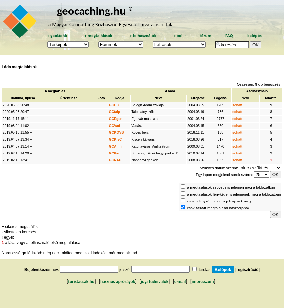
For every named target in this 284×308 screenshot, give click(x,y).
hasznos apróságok (117, 281)
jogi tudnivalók (155, 281)
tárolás (204, 269)
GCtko (114, 153)
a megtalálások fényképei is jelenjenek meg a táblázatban (234, 194)
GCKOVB (116, 132)
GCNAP (115, 160)
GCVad (114, 126)
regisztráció (247, 269)
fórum (205, 35)
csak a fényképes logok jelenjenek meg (219, 201)
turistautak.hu (81, 281)
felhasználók (144, 35)
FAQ (229, 35)
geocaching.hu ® (95, 11)
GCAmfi (115, 146)
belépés (254, 35)
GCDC (114, 105)
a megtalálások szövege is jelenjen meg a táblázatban (231, 187)
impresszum (203, 281)
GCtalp (114, 112)
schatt (237, 105)
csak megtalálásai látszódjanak (218, 208)
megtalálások (100, 35)
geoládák (58, 35)
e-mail (180, 281)
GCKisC (115, 139)
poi (179, 35)
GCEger (115, 119)
